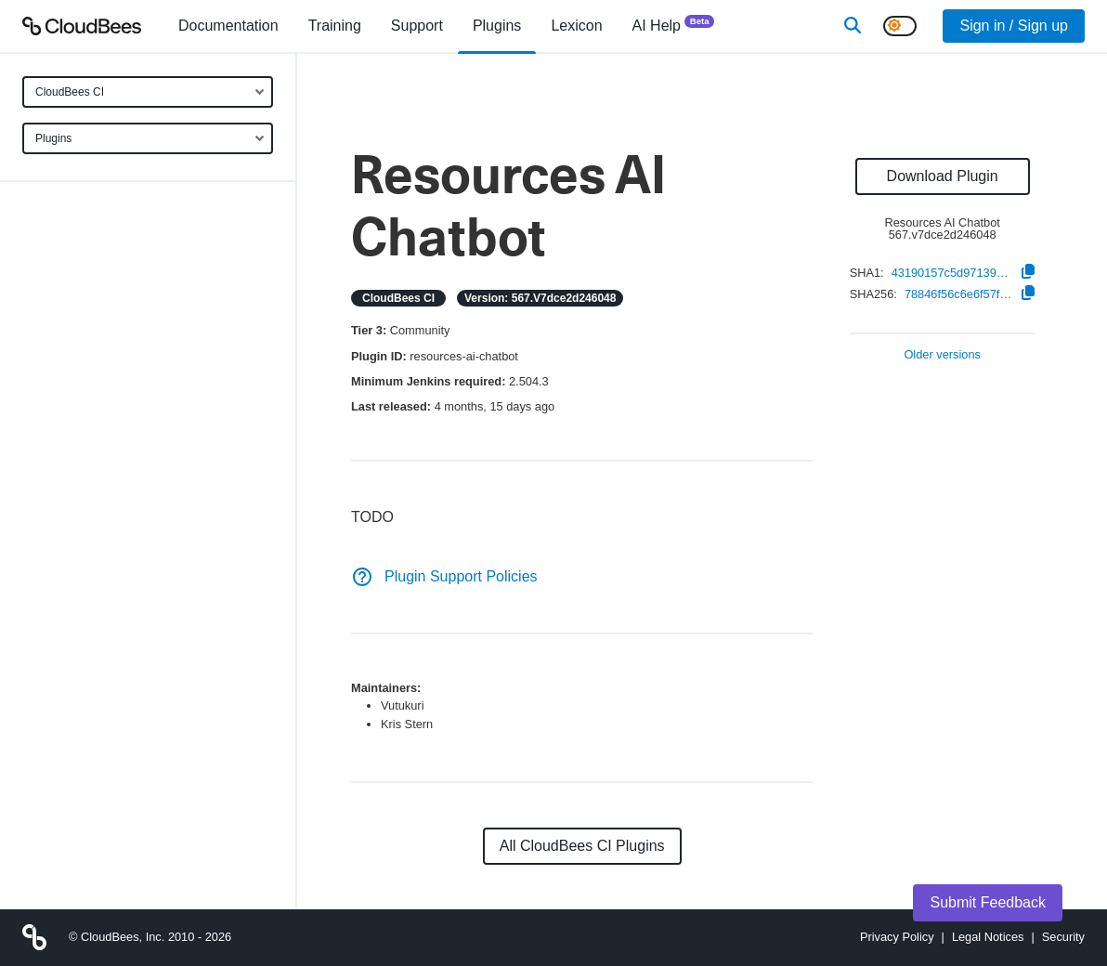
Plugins (53, 138)
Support (417, 25)
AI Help (673, 24)
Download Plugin (942, 176)
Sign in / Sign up (1013, 25)
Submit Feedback (988, 902)
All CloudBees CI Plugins (582, 846)
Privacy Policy (897, 937)
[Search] (852, 26)
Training (334, 25)
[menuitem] (228, 26)
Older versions (942, 355)
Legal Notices (988, 937)
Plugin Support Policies (444, 576)
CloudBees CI (69, 91)
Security (1063, 937)
